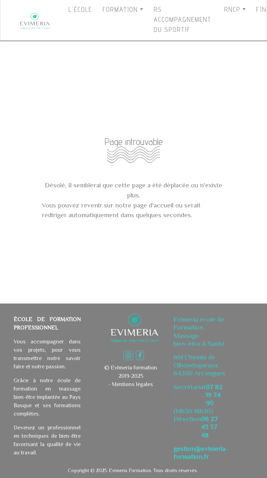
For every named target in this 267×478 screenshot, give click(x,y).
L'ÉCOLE (80, 9)
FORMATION (120, 9)
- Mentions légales (130, 384)
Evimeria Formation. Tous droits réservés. (152, 470)
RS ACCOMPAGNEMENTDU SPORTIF (182, 19)
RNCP (232, 9)
